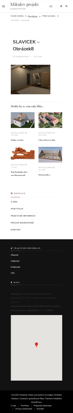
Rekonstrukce (44, 174)
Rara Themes (46, 398)
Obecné (14, 255)
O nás (14, 202)
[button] (36, 345)
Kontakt (16, 230)
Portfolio (32, 16)
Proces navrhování (22, 223)
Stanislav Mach (22, 57)
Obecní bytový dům (46, 140)
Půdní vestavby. (17, 140)
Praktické (15, 267)
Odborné (15, 261)
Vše (12, 273)
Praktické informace (23, 216)
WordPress (36, 402)
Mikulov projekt (24, 5)
